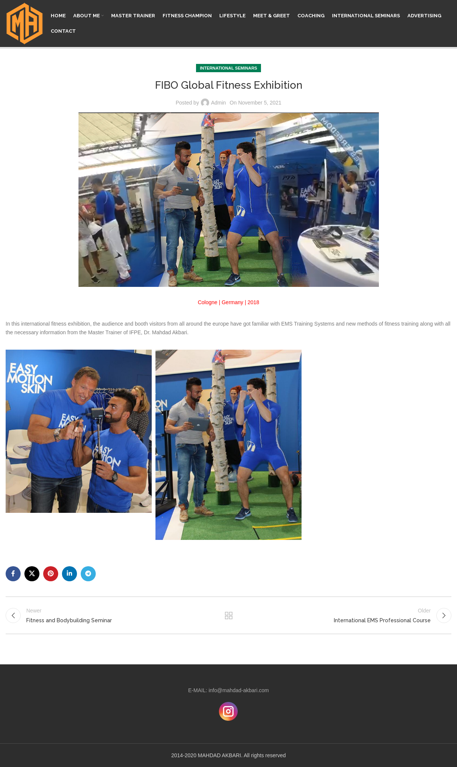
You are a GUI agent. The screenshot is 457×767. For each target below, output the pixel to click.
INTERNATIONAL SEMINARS (228, 68)
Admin (218, 103)
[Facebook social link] (13, 573)
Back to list (228, 615)
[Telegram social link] (88, 573)
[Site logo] (24, 23)
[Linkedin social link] (69, 573)
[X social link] (31, 573)
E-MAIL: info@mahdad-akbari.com (228, 690)
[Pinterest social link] (50, 573)
